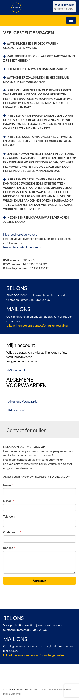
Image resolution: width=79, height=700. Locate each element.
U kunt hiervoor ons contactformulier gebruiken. (37, 325)
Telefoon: (9, 516)
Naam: (8, 485)
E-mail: (8, 500)
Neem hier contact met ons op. (23, 247)
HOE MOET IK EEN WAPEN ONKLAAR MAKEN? (35, 69)
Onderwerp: (12, 532)
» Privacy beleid (16, 410)
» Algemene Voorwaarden (22, 401)
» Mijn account (15, 370)
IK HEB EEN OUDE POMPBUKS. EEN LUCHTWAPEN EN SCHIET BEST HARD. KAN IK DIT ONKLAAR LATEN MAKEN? (37, 141)
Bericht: (9, 548)
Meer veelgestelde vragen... (20, 234)
